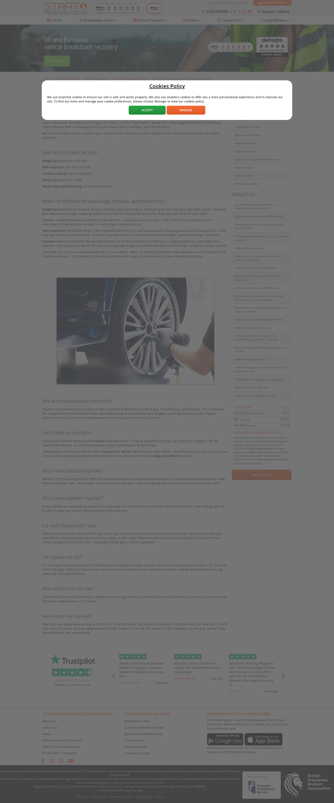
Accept (147, 110)
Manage (186, 110)
